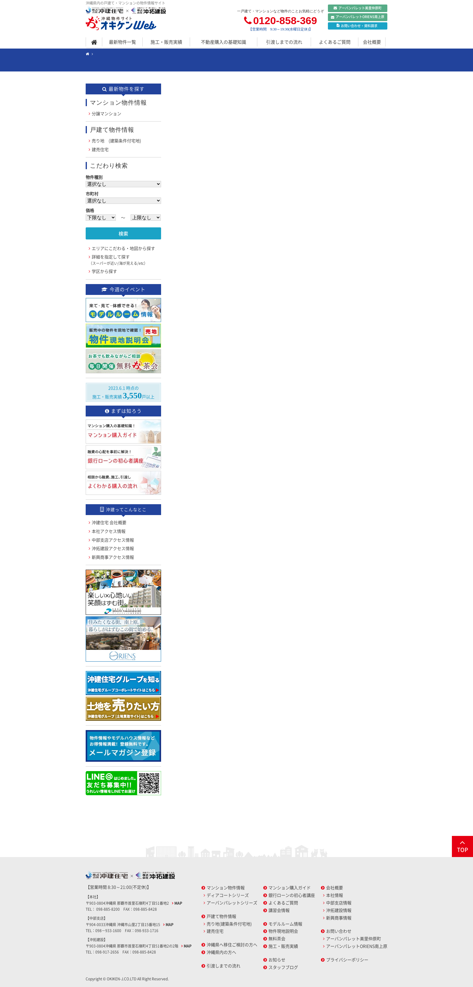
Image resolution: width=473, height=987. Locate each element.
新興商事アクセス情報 (113, 557)
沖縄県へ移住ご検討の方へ (232, 944)
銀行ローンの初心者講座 (291, 895)
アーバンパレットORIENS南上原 (357, 17)
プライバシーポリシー (347, 960)
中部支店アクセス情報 (113, 540)
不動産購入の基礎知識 (223, 42)
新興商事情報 (338, 918)
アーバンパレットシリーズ (232, 903)
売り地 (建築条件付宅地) (116, 141)
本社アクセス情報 (108, 531)
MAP (178, 903)
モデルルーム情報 (285, 924)
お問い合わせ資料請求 (357, 26)
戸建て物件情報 (221, 916)
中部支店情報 (338, 903)
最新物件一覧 (122, 42)
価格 (90, 210)
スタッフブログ (283, 967)
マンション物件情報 (226, 887)
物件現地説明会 (283, 931)
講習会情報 (279, 910)
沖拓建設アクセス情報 (113, 548)
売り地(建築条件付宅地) (229, 924)
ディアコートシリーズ (228, 895)
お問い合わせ (338, 931)
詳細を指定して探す (118, 260)
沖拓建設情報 (338, 910)
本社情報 (334, 895)
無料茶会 (276, 938)
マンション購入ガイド (289, 887)
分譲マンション (106, 113)
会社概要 (372, 42)
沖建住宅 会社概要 (109, 522)
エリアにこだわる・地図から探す (123, 248)
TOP (462, 846)
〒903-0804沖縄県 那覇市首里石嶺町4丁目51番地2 (128, 903)
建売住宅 (100, 149)
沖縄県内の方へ (221, 952)
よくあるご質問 (335, 42)
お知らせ (276, 960)
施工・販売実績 (166, 42)
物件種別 (94, 177)
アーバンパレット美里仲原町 (358, 8)
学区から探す (104, 271)
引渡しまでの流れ (284, 42)
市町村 (92, 194)
